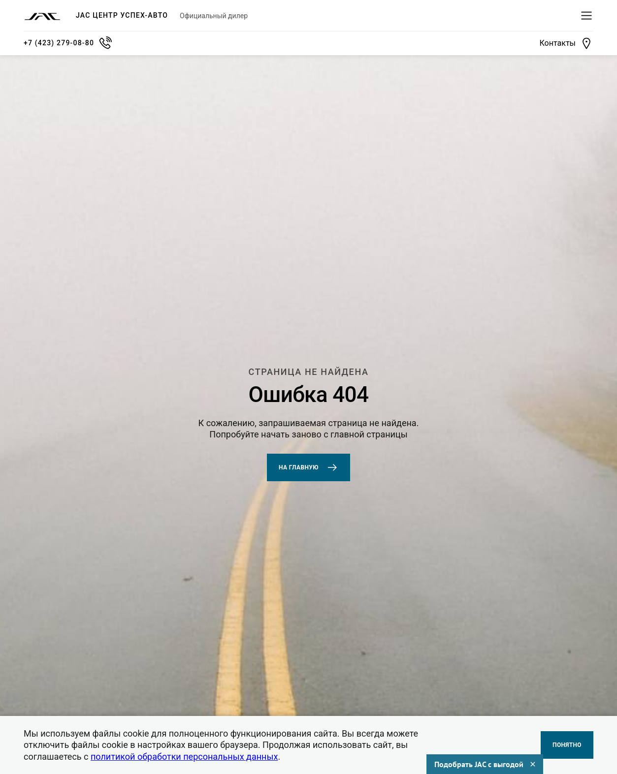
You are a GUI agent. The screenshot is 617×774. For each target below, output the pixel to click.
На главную (308, 467)
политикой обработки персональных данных (184, 756)
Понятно (567, 745)
